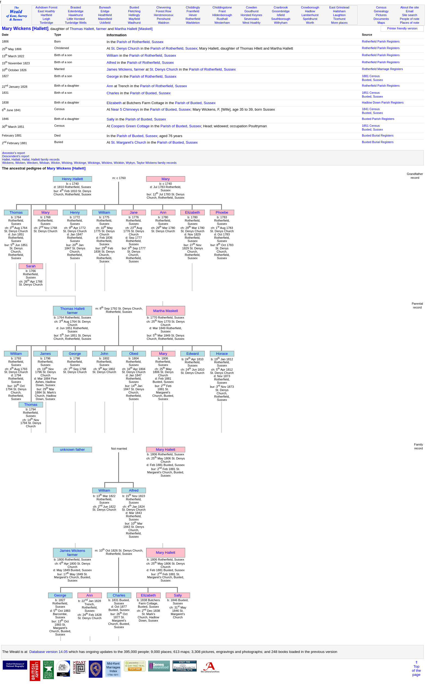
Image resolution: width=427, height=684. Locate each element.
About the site (409, 7)
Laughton (339, 15)
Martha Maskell (165, 311)
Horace (222, 354)
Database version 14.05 (48, 652)
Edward (192, 354)
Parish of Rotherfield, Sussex (140, 42)
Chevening (163, 7)
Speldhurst (310, 18)
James (45, 354)
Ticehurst (339, 18)
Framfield (193, 11)
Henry (75, 212)
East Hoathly (46, 11)
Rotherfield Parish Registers (380, 41)
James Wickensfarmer (72, 553)
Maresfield (105, 18)
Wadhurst (134, 22)
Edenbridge (76, 11)
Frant (222, 11)
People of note (409, 18)
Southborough (280, 18)
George (113, 76)
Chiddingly (193, 7)
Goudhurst (251, 11)
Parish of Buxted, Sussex (150, 93)
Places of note (409, 22)
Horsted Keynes (251, 15)
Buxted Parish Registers (378, 118)
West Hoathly (251, 22)
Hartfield (46, 15)
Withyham (280, 22)
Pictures (381, 15)
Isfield (281, 15)
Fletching (134, 11)
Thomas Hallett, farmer (88, 29)
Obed (133, 354)
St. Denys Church (125, 48)
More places (339, 22)
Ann (110, 86)
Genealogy (381, 11)
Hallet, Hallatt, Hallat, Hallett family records (31, 159)
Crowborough (310, 7)
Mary (165, 179)
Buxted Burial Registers (378, 135)
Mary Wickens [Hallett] (25, 28)
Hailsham (339, 11)
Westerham (222, 22)
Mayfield (134, 18)
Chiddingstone (222, 7)
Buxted (134, 7)
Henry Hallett (72, 179)
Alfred (111, 62)
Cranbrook (281, 7)
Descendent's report (15, 156)
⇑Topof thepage (416, 668)
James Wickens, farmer (126, 69)
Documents (381, 18)
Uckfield (105, 22)
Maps (381, 22)
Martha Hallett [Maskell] (133, 29)
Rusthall (222, 18)
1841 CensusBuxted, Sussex (372, 110)
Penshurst (163, 18)
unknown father (72, 449)
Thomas (16, 212)
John (104, 354)
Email (409, 11)
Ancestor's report (13, 153)
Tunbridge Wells (76, 22)
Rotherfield (192, 18)
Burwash (105, 7)
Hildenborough (222, 15)
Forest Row (163, 11)
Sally (111, 119)
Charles (113, 93)
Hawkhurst (76, 15)
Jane (134, 212)
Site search (409, 15)
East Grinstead (339, 7)
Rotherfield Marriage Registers (382, 69)
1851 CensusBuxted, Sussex (372, 94)
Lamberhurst (309, 15)
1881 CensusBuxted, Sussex (372, 77)
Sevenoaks (251, 18)
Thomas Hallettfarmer (72, 311)
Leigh (46, 18)
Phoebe (222, 212)
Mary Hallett (165, 449)
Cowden (251, 7)
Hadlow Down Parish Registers (383, 102)
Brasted (76, 7)
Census (381, 7)
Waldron (163, 22)
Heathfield (105, 15)
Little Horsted (75, 18)
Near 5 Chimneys (125, 109)
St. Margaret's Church (128, 142)
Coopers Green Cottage (130, 126)
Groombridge (281, 11)
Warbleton (193, 22)
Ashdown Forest (46, 7)
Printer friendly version (402, 28)
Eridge (105, 11)
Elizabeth (114, 103)
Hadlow (310, 11)
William (112, 55)
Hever (193, 15)
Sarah (31, 266)
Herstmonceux (163, 15)
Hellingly (134, 15)
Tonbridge (46, 22)
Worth (310, 22)
